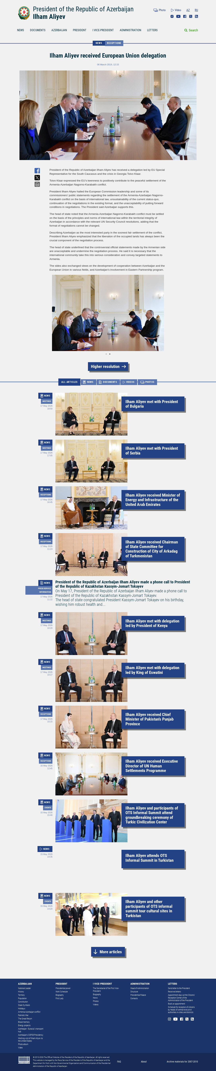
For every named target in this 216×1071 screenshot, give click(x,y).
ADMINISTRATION (130, 30)
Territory (21, 995)
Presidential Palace (138, 995)
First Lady (60, 998)
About (144, 1061)
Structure (134, 991)
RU (196, 10)
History (21, 991)
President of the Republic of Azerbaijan (83, 9)
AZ (188, 10)
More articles (111, 951)
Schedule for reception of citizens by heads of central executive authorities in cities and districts (181, 1010)
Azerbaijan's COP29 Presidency (30, 1035)
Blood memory (24, 1022)
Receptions (114, 43)
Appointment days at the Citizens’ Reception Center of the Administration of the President (181, 998)
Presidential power (63, 988)
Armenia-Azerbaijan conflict (29, 1012)
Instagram (172, 16)
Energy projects (24, 1025)
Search (193, 30)
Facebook (184, 16)
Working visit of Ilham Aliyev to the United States (30, 1039)
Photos (96, 1001)
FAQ (119, 1061)
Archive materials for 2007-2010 (182, 1061)
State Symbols (24, 1005)
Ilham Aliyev (49, 16)
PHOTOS (149, 382)
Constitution (23, 1002)
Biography (60, 995)
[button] (53, 313)
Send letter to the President (179, 988)
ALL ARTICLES (69, 382)
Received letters (174, 991)
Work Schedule (62, 991)
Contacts (134, 998)
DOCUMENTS (37, 30)
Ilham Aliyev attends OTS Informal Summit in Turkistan (149, 858)
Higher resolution (105, 366)
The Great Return (25, 1018)
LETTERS (152, 30)
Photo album (23, 1044)
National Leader (24, 988)
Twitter (190, 16)
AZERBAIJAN (59, 30)
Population (22, 998)
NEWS (20, 30)
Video (178, 10)
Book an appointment (176, 1003)
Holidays (21, 1008)
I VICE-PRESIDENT (103, 30)
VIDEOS (130, 382)
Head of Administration (139, 988)
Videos (95, 1004)
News (95, 998)
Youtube (178, 16)
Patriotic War (23, 1015)
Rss (196, 16)
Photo (162, 10)
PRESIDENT (79, 30)
